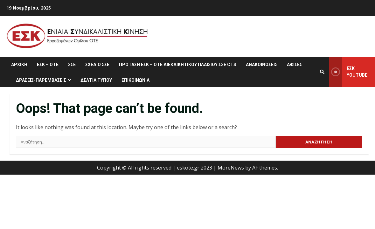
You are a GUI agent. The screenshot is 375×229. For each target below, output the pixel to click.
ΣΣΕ (72, 64)
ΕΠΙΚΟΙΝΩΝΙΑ (135, 80)
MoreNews (231, 167)
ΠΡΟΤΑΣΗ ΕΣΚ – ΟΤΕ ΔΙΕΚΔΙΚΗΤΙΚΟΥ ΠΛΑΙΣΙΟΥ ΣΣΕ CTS (177, 64)
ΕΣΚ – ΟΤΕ (48, 64)
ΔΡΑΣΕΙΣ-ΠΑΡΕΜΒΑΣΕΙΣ (41, 80)
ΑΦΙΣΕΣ (294, 64)
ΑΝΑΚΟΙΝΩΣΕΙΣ (261, 64)
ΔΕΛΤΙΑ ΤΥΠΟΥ (96, 80)
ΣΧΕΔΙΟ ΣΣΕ (97, 64)
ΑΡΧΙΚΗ (19, 64)
